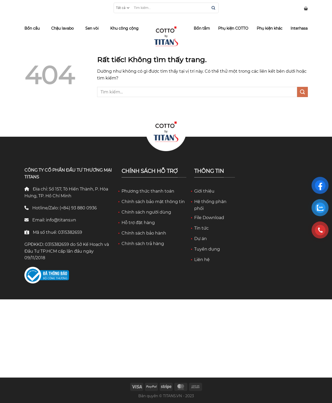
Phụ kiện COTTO (233, 28)
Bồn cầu (32, 28)
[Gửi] (213, 8)
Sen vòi (92, 28)
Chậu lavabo (62, 28)
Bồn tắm (202, 28)
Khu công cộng (124, 28)
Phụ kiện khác (269, 28)
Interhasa (299, 28)
